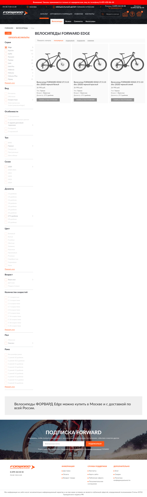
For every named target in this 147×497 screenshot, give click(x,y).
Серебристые (13, 259)
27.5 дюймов (13, 216)
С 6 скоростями (14, 304)
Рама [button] (7, 349)
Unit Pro (11, 66)
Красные (11, 249)
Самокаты (78, 21)
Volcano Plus (12, 76)
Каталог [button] (44, 14)
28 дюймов (12, 219)
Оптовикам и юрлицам (61, 14)
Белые (10, 237)
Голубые (11, 240)
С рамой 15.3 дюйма (16, 380)
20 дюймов (12, 206)
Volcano (11, 73)
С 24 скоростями (14, 326)
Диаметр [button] (9, 189)
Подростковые (14, 286)
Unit (9, 63)
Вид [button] (7, 88)
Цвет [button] (7, 229)
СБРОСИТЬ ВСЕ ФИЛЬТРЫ (18, 37)
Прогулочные (13, 152)
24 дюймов (12, 210)
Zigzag (10, 79)
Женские (11, 340)
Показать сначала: (44, 40)
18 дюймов (12, 203)
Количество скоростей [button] (16, 292)
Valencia (11, 70)
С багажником (13, 116)
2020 (10, 167)
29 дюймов (12, 222)
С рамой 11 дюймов (15, 364)
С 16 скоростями (14, 319)
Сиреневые (12, 262)
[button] (115, 7)
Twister (10, 60)
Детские (11, 283)
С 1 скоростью (13, 297)
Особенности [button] (11, 112)
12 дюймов (12, 194)
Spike (10, 54)
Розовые (11, 256)
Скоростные (13, 100)
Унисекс (11, 343)
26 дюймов (12, 213)
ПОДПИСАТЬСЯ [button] (95, 444)
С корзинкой (13, 131)
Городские (12, 149)
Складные (12, 128)
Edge (10, 47)
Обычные (11, 96)
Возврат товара (69, 478)
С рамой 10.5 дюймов (16, 361)
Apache (11, 50)
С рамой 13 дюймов (15, 370)
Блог (117, 471)
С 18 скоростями (14, 323)
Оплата (66, 474)
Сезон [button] (8, 162)
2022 (10, 176)
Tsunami (11, 57)
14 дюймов (12, 197)
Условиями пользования (93, 449)
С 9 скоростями (14, 313)
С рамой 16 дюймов (15, 383)
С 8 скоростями (14, 310)
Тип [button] (6, 138)
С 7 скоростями (14, 307)
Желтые (11, 243)
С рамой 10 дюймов (15, 357)
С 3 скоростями (14, 300)
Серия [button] (8, 42)
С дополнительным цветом (18, 120)
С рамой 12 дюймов (15, 367)
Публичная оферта (96, 478)
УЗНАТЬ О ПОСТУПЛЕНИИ (48, 100)
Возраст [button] (9, 275)
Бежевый (11, 234)
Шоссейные (12, 155)
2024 (10, 183)
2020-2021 (12, 170)
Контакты (89, 14)
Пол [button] (7, 335)
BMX (10, 143)
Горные (11, 146)
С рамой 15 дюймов (15, 377)
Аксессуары (90, 21)
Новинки (78, 14)
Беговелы (11, 93)
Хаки (10, 265)
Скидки (118, 474)
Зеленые (11, 246)
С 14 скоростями (14, 316)
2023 (10, 179)
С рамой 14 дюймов (15, 373)
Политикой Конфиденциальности (72, 449)
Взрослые (11, 280)
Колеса (68, 21)
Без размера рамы (15, 354)
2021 (10, 173)
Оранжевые (12, 253)
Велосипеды (57, 21)
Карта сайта (93, 474)
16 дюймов (12, 200)
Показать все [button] (10, 83)
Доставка (66, 471)
